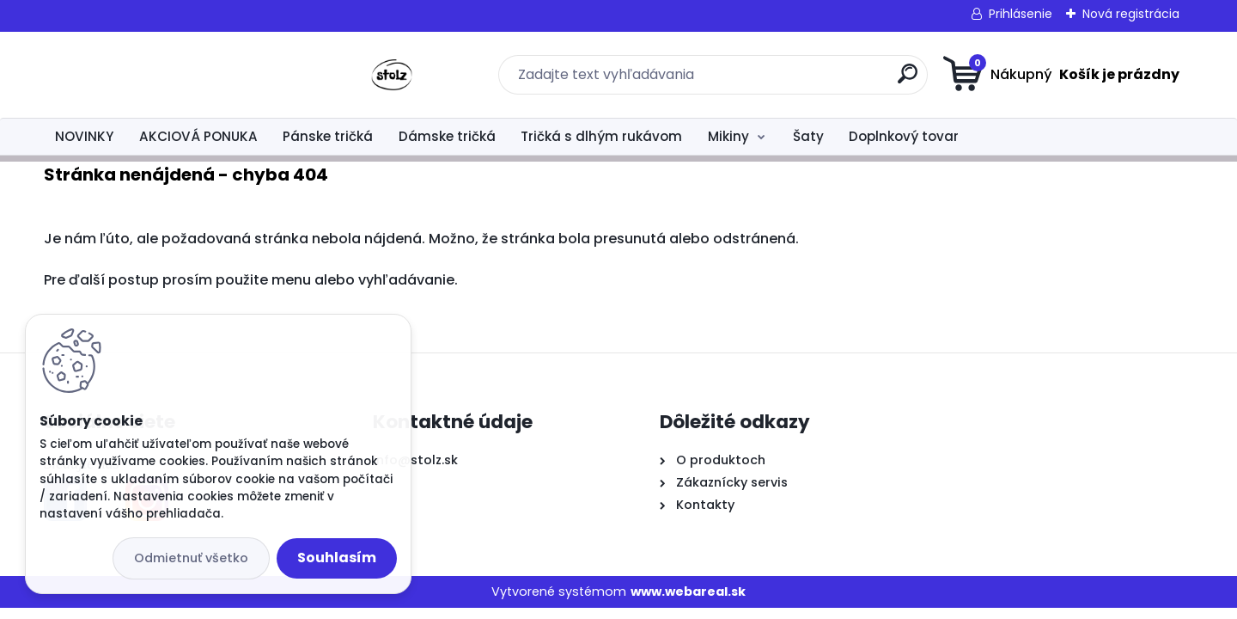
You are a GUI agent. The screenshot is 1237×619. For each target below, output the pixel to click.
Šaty (808, 136)
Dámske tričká (447, 136)
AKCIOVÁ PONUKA (198, 136)
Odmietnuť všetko (191, 558)
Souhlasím (336, 557)
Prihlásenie (1020, 13)
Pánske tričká (328, 136)
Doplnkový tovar (904, 136)
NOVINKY (84, 136)
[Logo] (149, 75)
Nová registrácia (1130, 13)
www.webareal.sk (688, 591)
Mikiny (728, 136)
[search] (786, 80)
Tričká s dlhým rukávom (601, 136)
